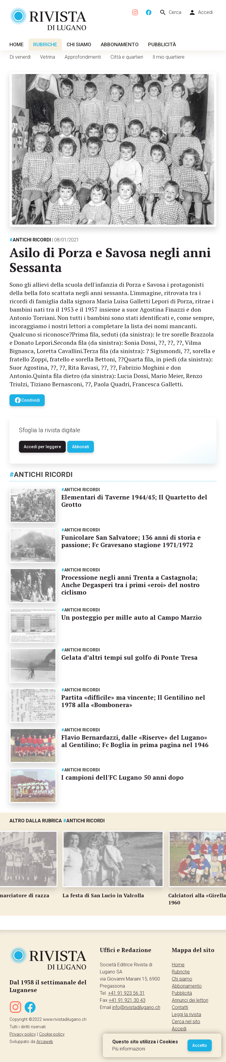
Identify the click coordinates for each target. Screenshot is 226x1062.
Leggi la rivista (186, 1014)
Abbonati (80, 446)
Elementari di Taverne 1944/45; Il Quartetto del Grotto (134, 501)
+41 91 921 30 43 (127, 1000)
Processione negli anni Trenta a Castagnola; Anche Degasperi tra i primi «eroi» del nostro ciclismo (130, 584)
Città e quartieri (126, 57)
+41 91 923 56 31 (126, 993)
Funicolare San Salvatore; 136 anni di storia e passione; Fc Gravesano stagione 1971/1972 (131, 541)
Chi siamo (79, 44)
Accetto (199, 1045)
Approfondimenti (83, 57)
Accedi (201, 12)
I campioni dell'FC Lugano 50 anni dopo (122, 777)
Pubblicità (162, 44)
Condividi (27, 400)
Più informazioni (128, 1049)
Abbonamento (120, 44)
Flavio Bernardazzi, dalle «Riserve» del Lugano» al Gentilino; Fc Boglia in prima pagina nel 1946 (135, 741)
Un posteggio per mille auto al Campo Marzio (131, 617)
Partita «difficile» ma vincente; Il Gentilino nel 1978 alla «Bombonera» (133, 701)
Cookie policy (52, 1034)
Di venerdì (20, 57)
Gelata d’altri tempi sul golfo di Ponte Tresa (129, 657)
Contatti (180, 1007)
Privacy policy (22, 1034)
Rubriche (45, 44)
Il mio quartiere (169, 57)
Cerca (170, 12)
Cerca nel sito (186, 1021)
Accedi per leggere (42, 446)
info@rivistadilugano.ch (136, 1007)
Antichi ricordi (30, 240)
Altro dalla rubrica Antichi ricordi (57, 821)
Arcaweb (44, 1041)
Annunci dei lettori (190, 1000)
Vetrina (47, 57)
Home (16, 44)
